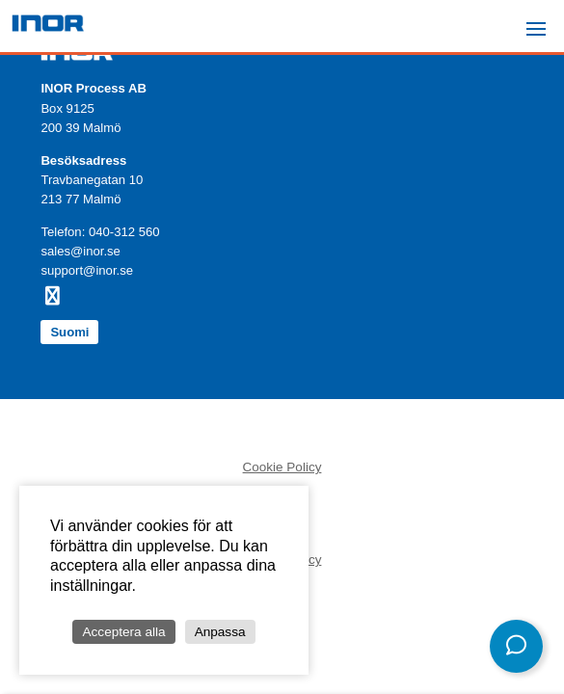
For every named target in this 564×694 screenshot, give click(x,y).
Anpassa (220, 632)
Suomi (69, 332)
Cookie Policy (282, 467)
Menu (541, 20)
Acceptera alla (123, 632)
